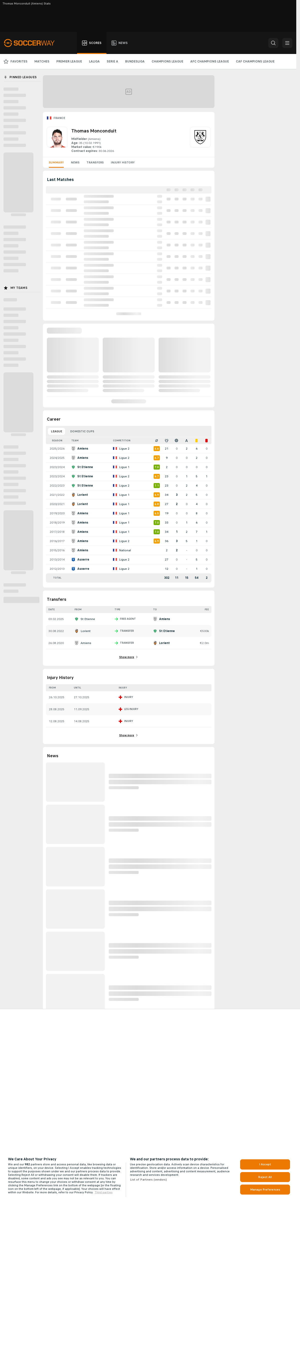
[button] (273, 43)
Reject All (265, 1177)
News (75, 162)
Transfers (95, 162)
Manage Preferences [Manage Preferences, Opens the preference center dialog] (265, 1189)
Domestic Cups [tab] (82, 431)
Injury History (123, 162)
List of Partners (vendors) (148, 1179)
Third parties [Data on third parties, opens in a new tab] (103, 1192)
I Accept (265, 1164)
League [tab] (56, 431)
